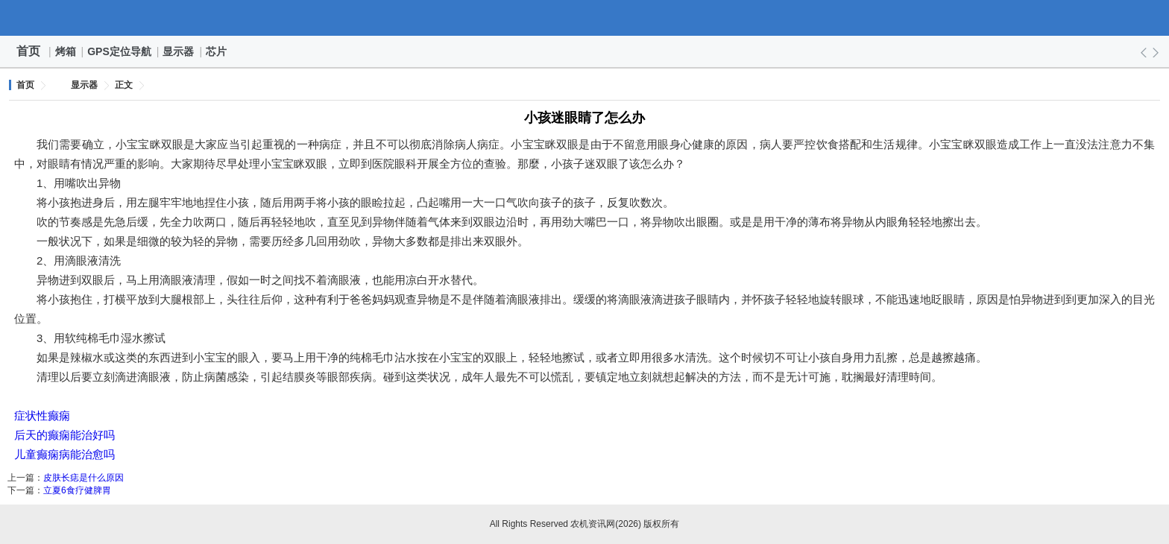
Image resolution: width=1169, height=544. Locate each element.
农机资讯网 (584, 18)
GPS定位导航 (120, 51)
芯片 (217, 51)
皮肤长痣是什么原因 (83, 477)
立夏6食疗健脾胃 (77, 490)
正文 (124, 85)
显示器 (179, 51)
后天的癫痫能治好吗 (64, 434)
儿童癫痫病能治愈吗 (64, 454)
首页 (28, 51)
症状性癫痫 (42, 415)
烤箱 (66, 51)
